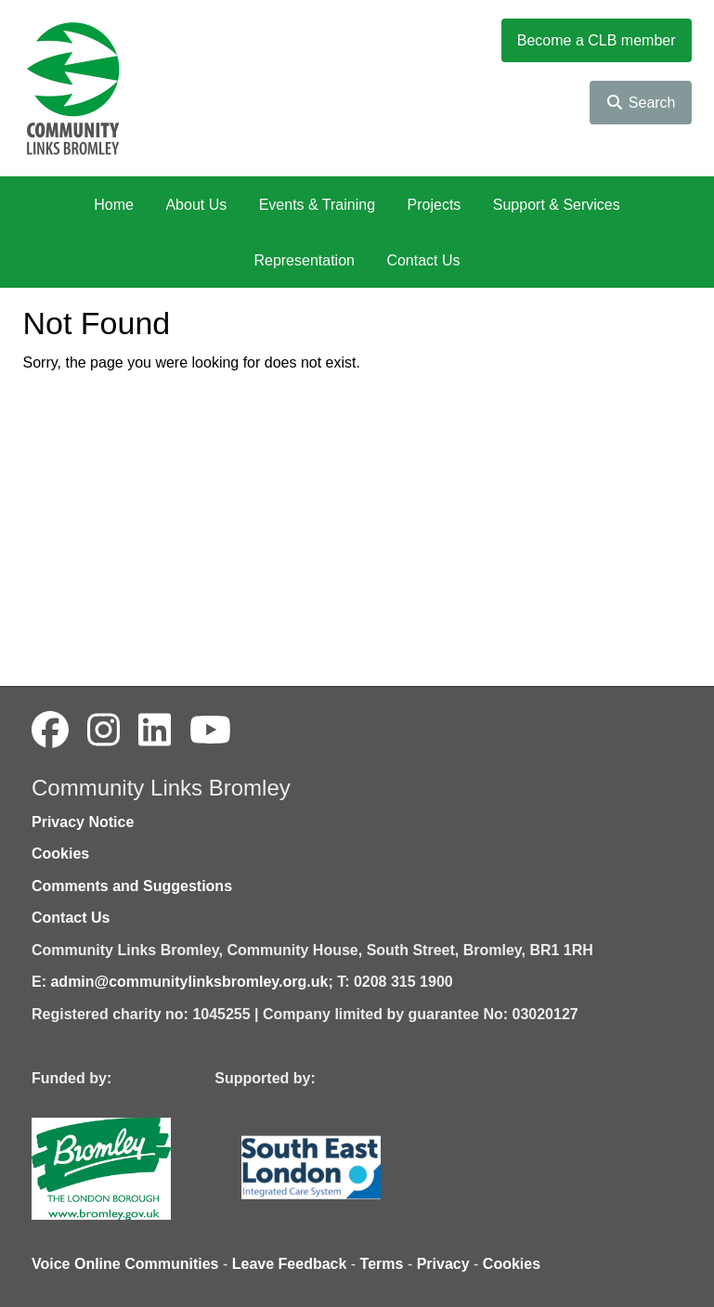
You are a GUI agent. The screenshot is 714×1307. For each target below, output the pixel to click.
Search (640, 102)
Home (114, 205)
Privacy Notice (83, 822)
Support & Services (556, 205)
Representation (304, 260)
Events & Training (317, 205)
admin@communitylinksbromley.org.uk (189, 982)
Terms (382, 1264)
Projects (434, 205)
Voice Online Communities (125, 1264)
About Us (196, 205)
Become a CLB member (596, 40)
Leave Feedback (289, 1264)
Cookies (60, 853)
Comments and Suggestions (132, 886)
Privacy (443, 1264)
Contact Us (423, 260)
